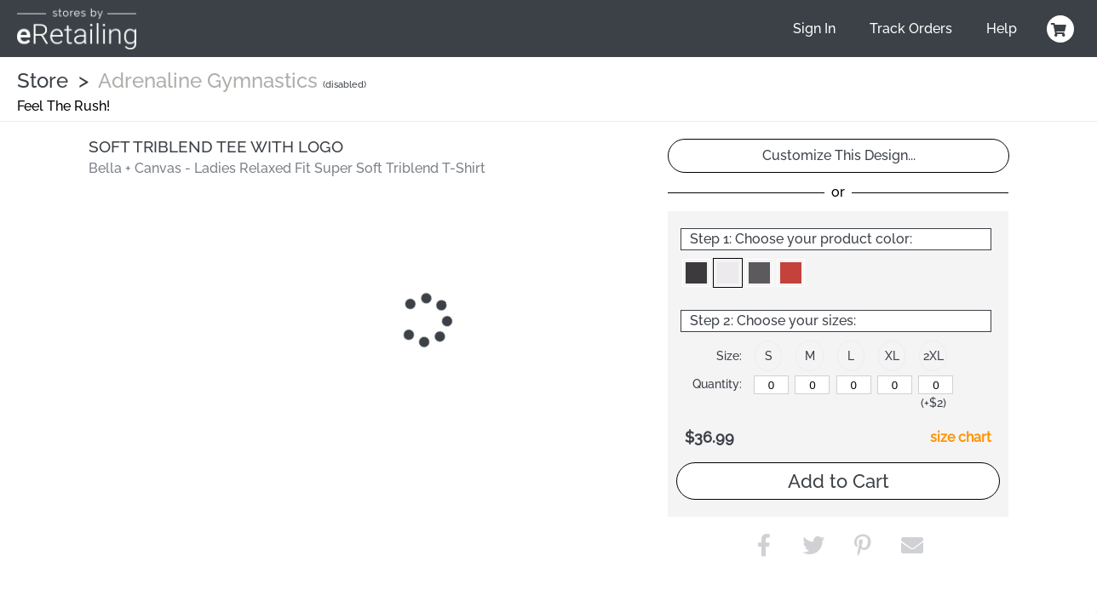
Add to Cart (838, 481)
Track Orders (911, 28)
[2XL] (935, 384)
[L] (853, 384)
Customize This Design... (839, 155)
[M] (812, 384)
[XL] (894, 384)
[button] (696, 273)
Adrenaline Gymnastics (208, 80)
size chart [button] (960, 437)
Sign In (814, 28)
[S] (771, 384)
